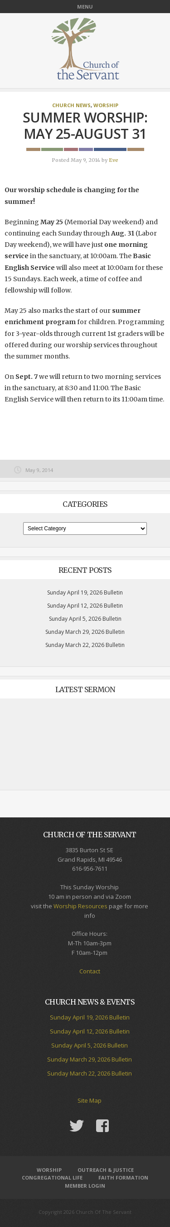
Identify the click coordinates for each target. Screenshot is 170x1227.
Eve (113, 160)
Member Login (85, 1185)
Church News (71, 105)
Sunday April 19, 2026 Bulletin (85, 592)
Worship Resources (80, 906)
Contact (89, 971)
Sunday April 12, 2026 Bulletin (85, 605)
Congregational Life (52, 1177)
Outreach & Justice (106, 1169)
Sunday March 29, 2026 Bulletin (85, 632)
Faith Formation (123, 1177)
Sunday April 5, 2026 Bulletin (85, 619)
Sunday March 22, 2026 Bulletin (85, 645)
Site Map (90, 1100)
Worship (105, 105)
